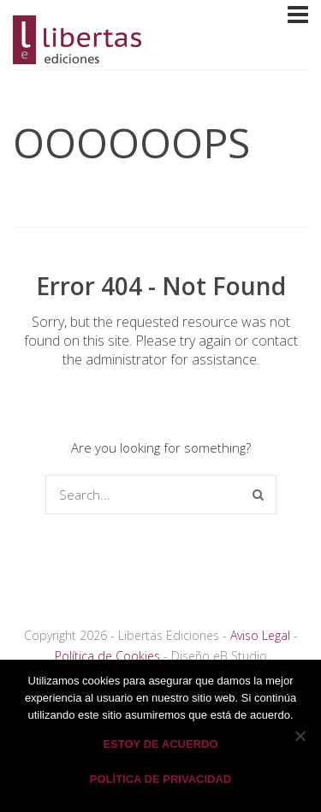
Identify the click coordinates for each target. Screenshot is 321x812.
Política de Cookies (107, 656)
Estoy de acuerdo (160, 744)
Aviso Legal (260, 635)
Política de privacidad (160, 779)
